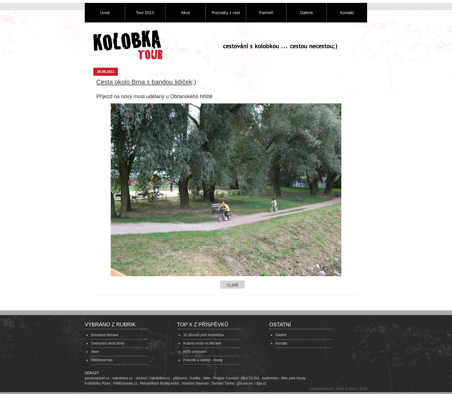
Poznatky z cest (226, 12)
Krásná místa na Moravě (202, 343)
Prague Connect (226, 378)
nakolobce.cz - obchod (129, 378)
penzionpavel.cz (97, 378)
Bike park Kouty (293, 378)
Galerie (306, 12)
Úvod (105, 12)
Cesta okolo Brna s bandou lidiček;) (146, 82)
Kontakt (347, 12)
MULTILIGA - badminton (259, 378)
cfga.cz (260, 383)
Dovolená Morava (104, 335)
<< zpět (232, 285)
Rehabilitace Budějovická (159, 383)
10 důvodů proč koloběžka (203, 335)
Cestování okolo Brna (107, 343)
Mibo (207, 378)
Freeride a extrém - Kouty (203, 360)
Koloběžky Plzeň (97, 383)
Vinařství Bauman (195, 383)
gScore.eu (245, 383)
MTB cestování (194, 352)
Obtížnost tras (102, 360)
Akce (185, 12)
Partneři (266, 12)
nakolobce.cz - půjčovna (168, 378)
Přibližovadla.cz (125, 383)
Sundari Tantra (223, 383)
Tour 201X (145, 12)
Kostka (195, 378)
